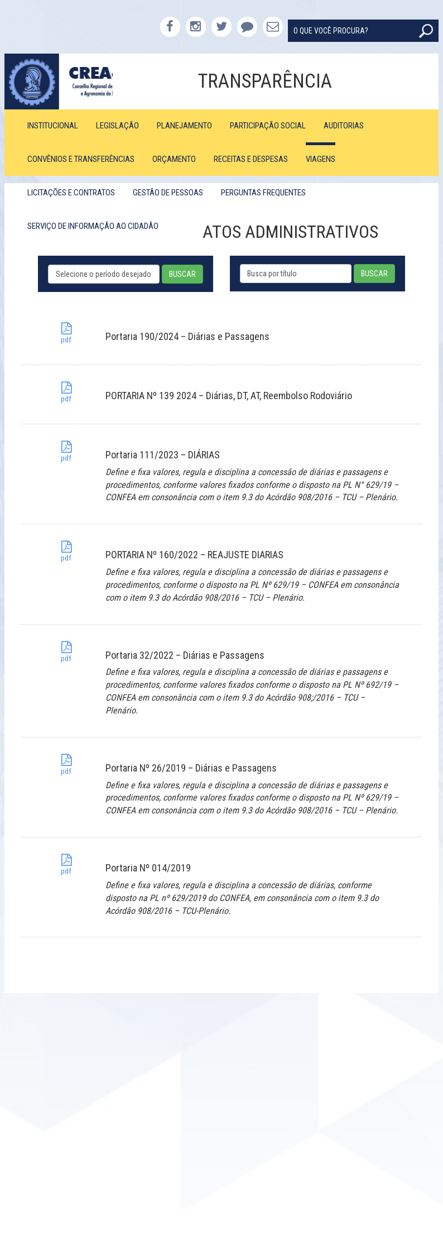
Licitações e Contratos (71, 193)
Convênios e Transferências (80, 159)
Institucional (52, 126)
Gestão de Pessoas (168, 193)
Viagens (320, 159)
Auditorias (344, 126)
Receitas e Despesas (251, 159)
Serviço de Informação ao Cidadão (92, 226)
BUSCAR (182, 274)
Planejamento (184, 126)
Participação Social (268, 126)
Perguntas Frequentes (263, 193)
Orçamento (174, 159)
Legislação (117, 126)
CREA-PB (59, 81)
